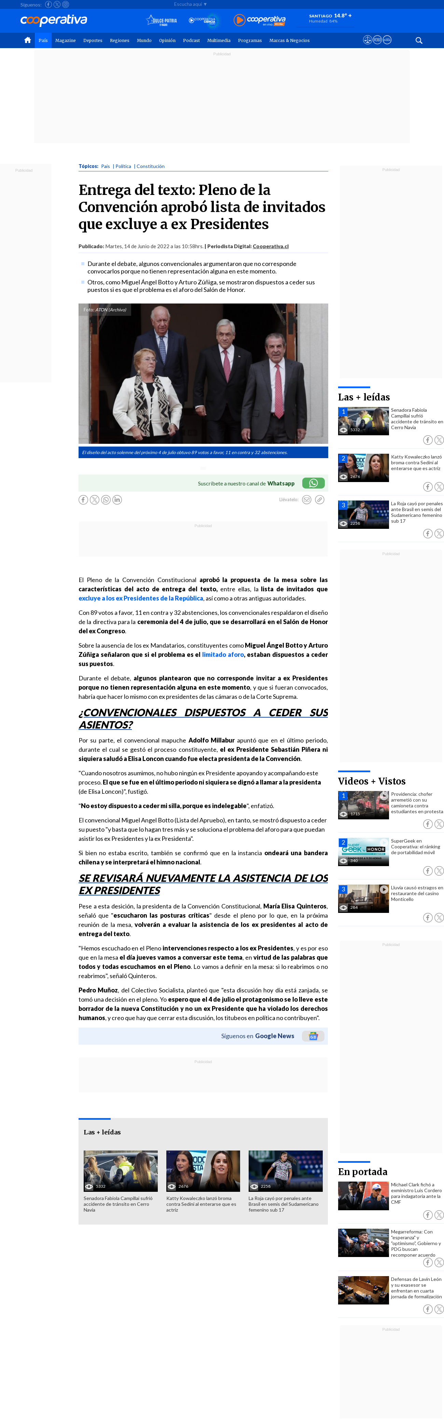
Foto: (89, 309)
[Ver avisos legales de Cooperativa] (367, 46)
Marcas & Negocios (289, 40)
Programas (250, 40)
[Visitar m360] (377, 46)
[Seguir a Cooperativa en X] (57, 4)
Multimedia (219, 40)
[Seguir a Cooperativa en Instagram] (65, 4)
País (43, 40)
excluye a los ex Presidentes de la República (141, 598)
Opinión (167, 40)
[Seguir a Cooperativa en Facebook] (48, 4)
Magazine (65, 40)
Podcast (191, 40)
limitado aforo (223, 654)
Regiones (119, 40)
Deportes (92, 40)
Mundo (144, 40)
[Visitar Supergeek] (387, 46)
